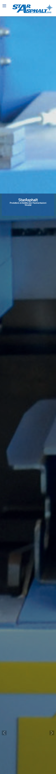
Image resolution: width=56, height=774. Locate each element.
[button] (4, 732)
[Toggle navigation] (4, 4)
